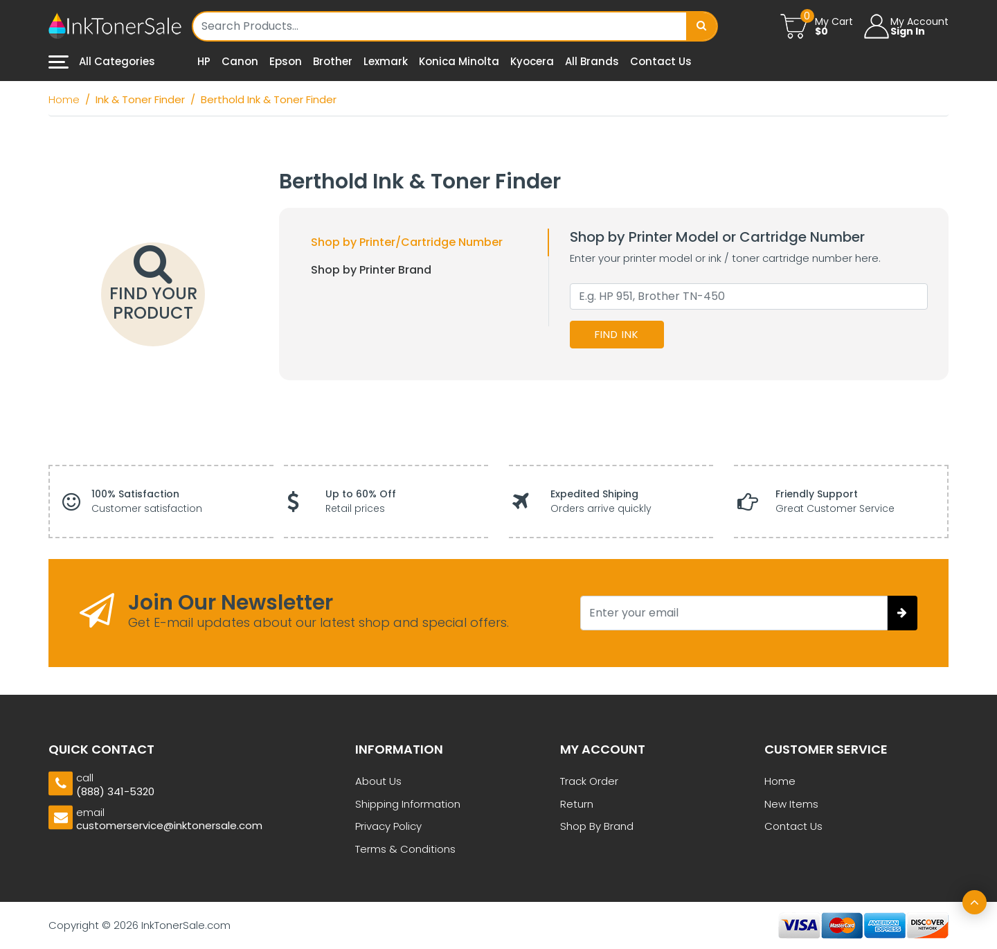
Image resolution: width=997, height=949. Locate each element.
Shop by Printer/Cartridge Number (407, 242)
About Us (378, 781)
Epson (285, 61)
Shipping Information (407, 804)
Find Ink (617, 334)
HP (203, 61)
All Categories (101, 61)
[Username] (440, 26)
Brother (332, 61)
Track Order (589, 781)
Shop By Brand (597, 826)
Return (576, 804)
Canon (240, 61)
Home (780, 781)
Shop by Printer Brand (371, 270)
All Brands (592, 61)
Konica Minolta (459, 61)
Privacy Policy (388, 826)
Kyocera (532, 61)
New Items (791, 804)
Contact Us (661, 61)
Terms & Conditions (405, 849)
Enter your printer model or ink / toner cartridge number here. (725, 258)
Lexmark (385, 61)
